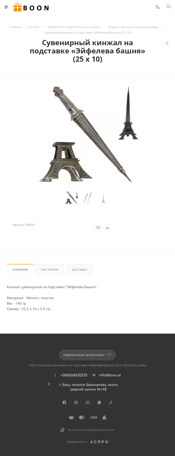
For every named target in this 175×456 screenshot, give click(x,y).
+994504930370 (74, 375)
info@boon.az (110, 375)
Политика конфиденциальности (91, 430)
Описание (20, 269)
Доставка (79, 269)
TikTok (111, 402)
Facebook (64, 402)
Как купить (50, 269)
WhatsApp (99, 402)
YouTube (88, 402)
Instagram (76, 402)
